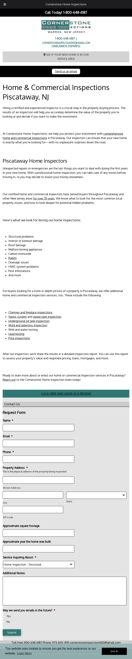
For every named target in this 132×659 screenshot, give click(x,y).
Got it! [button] (114, 651)
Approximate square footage (21, 526)
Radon (12, 258)
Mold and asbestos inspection (27, 325)
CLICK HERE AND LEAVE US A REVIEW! (66, 393)
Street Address (12, 487)
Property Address (15, 468)
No (8, 621)
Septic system (17, 316)
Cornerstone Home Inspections (66, 4)
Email (8, 436)
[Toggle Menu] (5, 4)
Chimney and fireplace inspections (30, 312)
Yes (9, 616)
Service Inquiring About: (19, 557)
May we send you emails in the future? (29, 610)
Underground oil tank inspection (29, 321)
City (5, 502)
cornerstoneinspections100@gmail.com (66, 42)
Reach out (9, 379)
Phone (8, 452)
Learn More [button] (24, 653)
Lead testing (16, 334)
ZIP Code (8, 517)
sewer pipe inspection (47, 316)
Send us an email (66, 71)
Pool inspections (19, 338)
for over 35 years (44, 198)
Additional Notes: (14, 573)
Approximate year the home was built (27, 541)
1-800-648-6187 (75, 12)
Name (8, 420)
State (69, 501)
